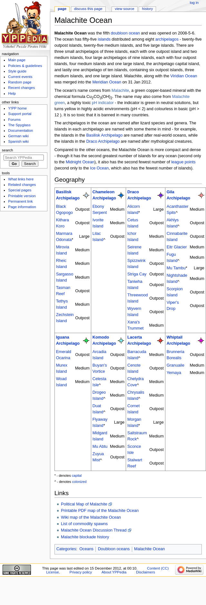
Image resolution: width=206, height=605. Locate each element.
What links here (21, 179)
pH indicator (103, 103)
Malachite (120, 90)
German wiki (18, 136)
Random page (19, 82)
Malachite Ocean (149, 549)
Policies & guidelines (25, 66)
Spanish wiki (18, 141)
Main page (16, 60)
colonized (79, 482)
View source (124, 9)
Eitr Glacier (177, 247)
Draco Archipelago (103, 141)
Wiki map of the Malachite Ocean (91, 517)
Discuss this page (88, 9)
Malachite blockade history (85, 537)
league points (183, 162)
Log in (194, 3)
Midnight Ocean (80, 162)
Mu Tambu (176, 268)
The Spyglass (19, 125)
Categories (66, 549)
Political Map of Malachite (84, 504)
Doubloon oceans (114, 549)
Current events (20, 77)
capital (77, 475)
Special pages (19, 190)
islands (104, 39)
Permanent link (20, 201)
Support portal (19, 114)
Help (12, 93)
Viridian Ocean (183, 76)
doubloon (119, 33)
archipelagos (167, 39)
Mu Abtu (100, 446)
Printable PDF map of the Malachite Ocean (100, 510)
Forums (14, 119)
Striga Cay (136, 274)
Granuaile (175, 365)
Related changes (22, 185)
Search (7, 150)
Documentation (20, 130)
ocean (134, 33)
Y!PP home (17, 108)
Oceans (86, 549)
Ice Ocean (99, 168)
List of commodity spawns (84, 524)
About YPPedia (114, 572)
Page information (22, 207)
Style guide (17, 71)
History (147, 9)
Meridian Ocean (106, 82)
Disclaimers (145, 572)
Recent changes (21, 88)
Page (62, 9)
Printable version (21, 196)
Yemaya (174, 372)
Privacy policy (80, 572)
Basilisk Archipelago (104, 135)
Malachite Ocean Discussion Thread (94, 530)
